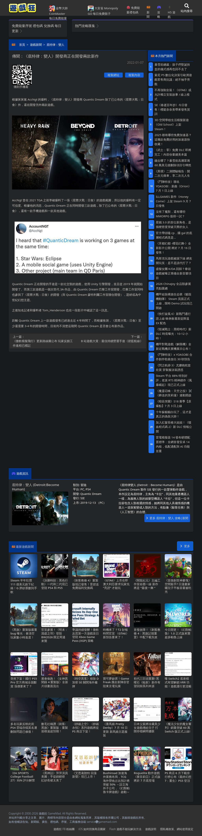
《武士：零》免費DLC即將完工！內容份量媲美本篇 (172, 152)
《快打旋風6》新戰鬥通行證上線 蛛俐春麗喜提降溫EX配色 (173, 318)
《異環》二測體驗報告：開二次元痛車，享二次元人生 (172, 173)
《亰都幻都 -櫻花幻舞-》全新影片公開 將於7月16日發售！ (173, 247)
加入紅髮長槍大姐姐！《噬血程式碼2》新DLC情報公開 (174, 426)
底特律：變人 (55, 45)
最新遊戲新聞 (25, 547)
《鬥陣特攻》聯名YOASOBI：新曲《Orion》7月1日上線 (173, 186)
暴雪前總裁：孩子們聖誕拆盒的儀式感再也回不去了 (172, 67)
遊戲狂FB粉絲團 (64, 829)
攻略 (159, 11)
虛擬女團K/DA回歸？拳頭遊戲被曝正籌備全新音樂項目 (173, 273)
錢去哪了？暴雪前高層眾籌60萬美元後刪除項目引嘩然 (172, 163)
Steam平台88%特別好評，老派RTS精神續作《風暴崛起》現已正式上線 (174, 380)
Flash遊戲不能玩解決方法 (125, 829)
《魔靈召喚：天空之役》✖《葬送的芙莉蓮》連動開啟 (174, 393)
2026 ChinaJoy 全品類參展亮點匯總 (173, 286)
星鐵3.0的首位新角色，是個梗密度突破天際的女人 (173, 224)
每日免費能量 (58, 18)
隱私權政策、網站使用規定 (176, 829)
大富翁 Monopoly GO (103, 11)
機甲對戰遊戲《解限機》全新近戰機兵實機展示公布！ (173, 346)
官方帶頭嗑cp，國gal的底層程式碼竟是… (174, 235)
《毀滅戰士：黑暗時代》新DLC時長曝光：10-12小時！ (173, 333)
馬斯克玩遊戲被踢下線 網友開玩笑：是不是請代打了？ (174, 260)
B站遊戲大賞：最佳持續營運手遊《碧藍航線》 (111, 338)
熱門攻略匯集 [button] (87, 25)
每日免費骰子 (102, 14)
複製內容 (134, 75)
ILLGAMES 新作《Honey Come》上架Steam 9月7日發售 (173, 201)
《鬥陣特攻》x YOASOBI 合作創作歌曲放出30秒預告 (174, 357)
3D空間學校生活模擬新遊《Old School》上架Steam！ (171, 124)
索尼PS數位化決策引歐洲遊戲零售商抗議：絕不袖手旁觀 (173, 79)
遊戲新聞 (36, 45)
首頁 (22, 45)
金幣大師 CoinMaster (58, 11)
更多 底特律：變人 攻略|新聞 (167, 518)
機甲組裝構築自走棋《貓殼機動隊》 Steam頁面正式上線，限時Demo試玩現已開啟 (174, 301)
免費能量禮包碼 (133, 10)
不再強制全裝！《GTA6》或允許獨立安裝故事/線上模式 (172, 94)
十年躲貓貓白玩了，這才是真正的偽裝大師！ (173, 414)
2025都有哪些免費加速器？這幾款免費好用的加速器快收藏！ (173, 139)
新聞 (148, 11)
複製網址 (113, 75)
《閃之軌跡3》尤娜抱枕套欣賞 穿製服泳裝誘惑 (173, 367)
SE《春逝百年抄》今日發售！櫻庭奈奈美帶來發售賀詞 (172, 109)
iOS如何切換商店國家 (92, 829)
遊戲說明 (150, 829)
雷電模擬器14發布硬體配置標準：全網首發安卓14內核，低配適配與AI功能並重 (173, 444)
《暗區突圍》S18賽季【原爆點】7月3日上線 (173, 403)
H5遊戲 (171, 11)
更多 (185, 546)
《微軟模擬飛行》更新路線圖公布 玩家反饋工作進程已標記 (44, 340)
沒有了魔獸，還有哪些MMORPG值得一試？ (170, 214)
